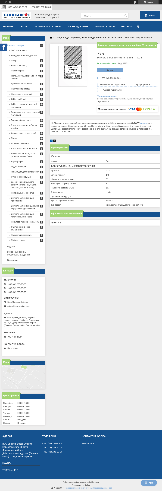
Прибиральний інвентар (22, 193)
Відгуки (11, 246)
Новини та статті (105, 26)
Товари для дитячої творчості (25, 172)
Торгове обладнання (21, 120)
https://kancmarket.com (17, 302)
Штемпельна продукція (22, 94)
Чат (149, 482)
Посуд (14, 138)
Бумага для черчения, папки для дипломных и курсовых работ (91, 37)
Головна (8, 26)
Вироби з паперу (19, 65)
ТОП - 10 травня (19, 50)
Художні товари (18, 167)
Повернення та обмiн (48, 26)
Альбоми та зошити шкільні (24, 148)
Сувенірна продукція (21, 177)
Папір (13, 60)
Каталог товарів (16, 45)
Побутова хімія (18, 240)
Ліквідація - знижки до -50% (24, 55)
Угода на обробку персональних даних (18, 253)
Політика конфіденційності (100, 488)
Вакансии (12, 260)
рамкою (143, 123)
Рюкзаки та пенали (20, 143)
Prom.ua (95, 482)
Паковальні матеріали (21, 235)
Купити (110, 70)
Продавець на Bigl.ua (81, 485)
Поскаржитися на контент (76, 488)
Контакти (126, 26)
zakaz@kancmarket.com (18, 306)
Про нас (24, 26)
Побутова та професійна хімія (25, 222)
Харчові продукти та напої (23, 133)
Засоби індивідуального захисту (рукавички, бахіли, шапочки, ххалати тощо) (24, 185)
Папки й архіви (18, 71)
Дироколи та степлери (21, 84)
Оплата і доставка (77, 26)
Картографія (17, 161)
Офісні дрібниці (18, 99)
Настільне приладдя (21, 89)
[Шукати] (125, 16)
